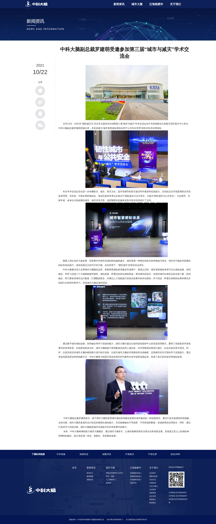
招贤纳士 (152, 499)
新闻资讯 (119, 4)
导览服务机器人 (136, 480)
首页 (74, 468)
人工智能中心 (111, 480)
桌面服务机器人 (136, 473)
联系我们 (152, 503)
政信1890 (175, 454)
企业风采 (152, 490)
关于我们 (175, 4)
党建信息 (90, 480)
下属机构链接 (38, 454)
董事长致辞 (153, 476)
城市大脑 (136, 4)
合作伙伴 (152, 496)
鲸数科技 (106, 454)
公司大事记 (153, 486)
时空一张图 (110, 476)
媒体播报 (90, 476)
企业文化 (152, 480)
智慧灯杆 (133, 483)
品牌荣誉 (152, 493)
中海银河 (129, 454)
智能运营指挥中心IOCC (114, 473)
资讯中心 (90, 473)
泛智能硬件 (156, 4)
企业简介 (152, 473)
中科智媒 (61, 454)
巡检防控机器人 (136, 476)
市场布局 (152, 483)
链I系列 (108, 483)
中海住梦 (152, 454)
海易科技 (83, 454)
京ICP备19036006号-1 (115, 520)
